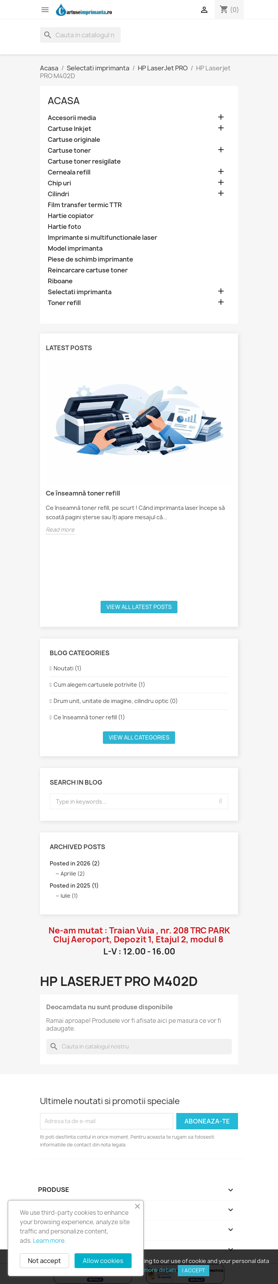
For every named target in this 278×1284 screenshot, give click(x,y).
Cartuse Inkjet (69, 129)
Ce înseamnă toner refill (83, 493)
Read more (60, 529)
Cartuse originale (74, 140)
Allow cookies (103, 1260)
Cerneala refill (69, 172)
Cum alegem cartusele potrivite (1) (99, 684)
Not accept (44, 1260)
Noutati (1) (68, 668)
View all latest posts (139, 607)
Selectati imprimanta (79, 292)
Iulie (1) (69, 895)
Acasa (64, 100)
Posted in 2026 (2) (75, 863)
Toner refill (64, 303)
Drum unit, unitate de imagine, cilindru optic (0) (116, 701)
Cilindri (58, 194)
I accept (193, 1270)
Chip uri (59, 183)
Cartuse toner (69, 151)
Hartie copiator (71, 216)
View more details (153, 1270)
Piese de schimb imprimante (90, 259)
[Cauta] (80, 35)
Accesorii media (72, 118)
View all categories (139, 737)
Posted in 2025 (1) (74, 885)
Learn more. (49, 1241)
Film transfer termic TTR (85, 205)
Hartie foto (64, 227)
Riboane (60, 281)
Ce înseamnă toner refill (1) (89, 717)
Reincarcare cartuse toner (88, 270)
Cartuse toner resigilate (84, 161)
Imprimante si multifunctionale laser (102, 238)
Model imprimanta (75, 248)
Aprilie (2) (73, 873)
